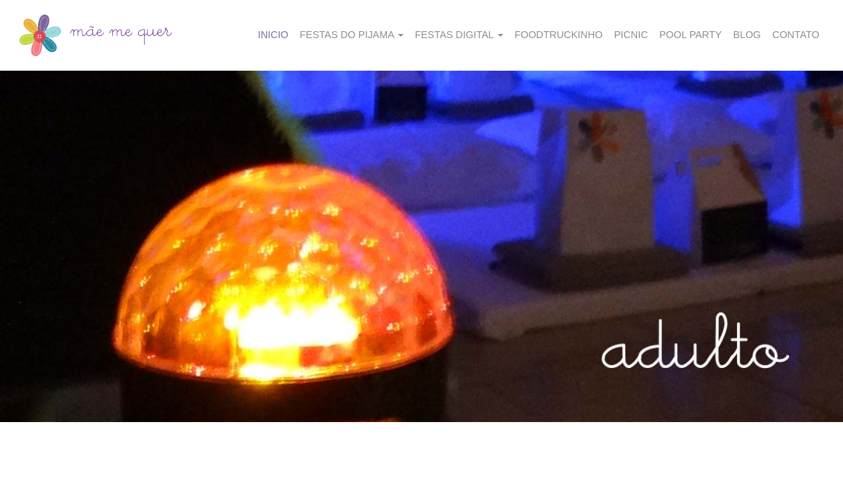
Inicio (273, 34)
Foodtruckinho (558, 34)
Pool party (690, 34)
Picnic (631, 34)
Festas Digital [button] (459, 34)
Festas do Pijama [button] (351, 34)
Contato (795, 34)
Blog (747, 34)
